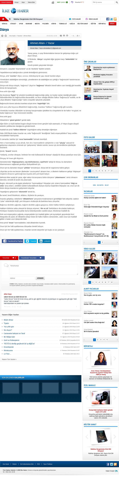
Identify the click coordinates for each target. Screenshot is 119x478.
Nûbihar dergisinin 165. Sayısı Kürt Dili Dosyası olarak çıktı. (101, 452)
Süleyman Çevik (97, 197)
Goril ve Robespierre (11, 340)
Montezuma (8, 350)
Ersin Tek (97, 206)
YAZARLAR (88, 191)
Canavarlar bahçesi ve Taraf (14, 333)
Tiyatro (6, 323)
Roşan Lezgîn (97, 215)
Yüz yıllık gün (9, 327)
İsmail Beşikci (97, 330)
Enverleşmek (9, 347)
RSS (38, 464)
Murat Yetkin (97, 294)
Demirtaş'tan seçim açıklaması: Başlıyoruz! (104, 68)
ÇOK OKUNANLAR (91, 177)
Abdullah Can (97, 234)
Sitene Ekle (31, 2)
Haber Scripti (110, 471)
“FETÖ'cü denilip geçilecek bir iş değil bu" (19, 344)
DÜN (94, 185)
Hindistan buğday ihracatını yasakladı (103, 75)
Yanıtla (8, 307)
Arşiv (23, 2)
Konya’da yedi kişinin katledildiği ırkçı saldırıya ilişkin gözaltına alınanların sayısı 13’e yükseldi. (101, 414)
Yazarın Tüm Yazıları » (9, 359)
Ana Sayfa (6, 464)
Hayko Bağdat (97, 303)
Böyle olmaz (8, 320)
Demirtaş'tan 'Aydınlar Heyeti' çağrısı (104, 90)
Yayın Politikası (47, 464)
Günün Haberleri (6, 2)
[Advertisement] (40, 251)
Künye (16, 2)
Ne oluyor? (8, 330)
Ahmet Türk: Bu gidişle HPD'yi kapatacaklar (104, 83)
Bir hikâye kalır (9, 337)
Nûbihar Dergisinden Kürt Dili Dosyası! (28, 19)
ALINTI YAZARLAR (91, 289)
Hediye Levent (97, 321)
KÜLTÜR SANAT (90, 424)
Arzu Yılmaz (97, 312)
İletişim (15, 464)
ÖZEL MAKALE (89, 385)
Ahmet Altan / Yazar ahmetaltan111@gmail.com (45, 48)
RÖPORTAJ (88, 346)
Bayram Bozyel (97, 225)
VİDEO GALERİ (89, 249)
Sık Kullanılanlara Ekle (27, 464)
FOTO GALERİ (89, 137)
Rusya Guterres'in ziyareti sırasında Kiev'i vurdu (102, 97)
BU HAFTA (100, 185)
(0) (15, 307)
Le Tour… (7, 354)
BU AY (107, 185)
